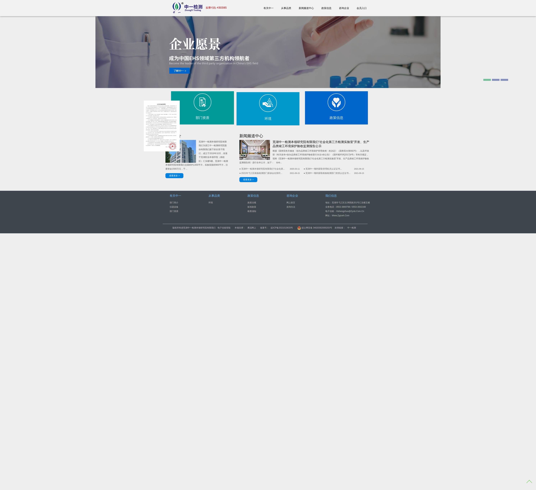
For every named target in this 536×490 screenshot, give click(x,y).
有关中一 (269, 8)
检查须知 (252, 211)
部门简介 (174, 202)
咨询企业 (344, 8)
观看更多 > (212, 179)
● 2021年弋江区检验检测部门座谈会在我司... (224, 173)
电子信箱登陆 (260, 227)
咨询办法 (291, 206)
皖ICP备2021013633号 (318, 227)
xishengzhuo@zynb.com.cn (350, 211)
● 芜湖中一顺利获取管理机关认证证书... (286, 169)
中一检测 (388, 227)
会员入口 (362, 8)
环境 (211, 202)
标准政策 (252, 206)
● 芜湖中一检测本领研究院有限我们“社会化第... (225, 169)
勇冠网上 (288, 227)
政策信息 (326, 8)
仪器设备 (174, 206)
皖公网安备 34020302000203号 (351, 227)
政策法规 (252, 202)
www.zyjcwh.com (340, 215)
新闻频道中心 (306, 8)
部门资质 (174, 211)
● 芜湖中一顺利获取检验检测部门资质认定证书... (290, 173)
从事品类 (286, 8)
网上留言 (291, 202)
